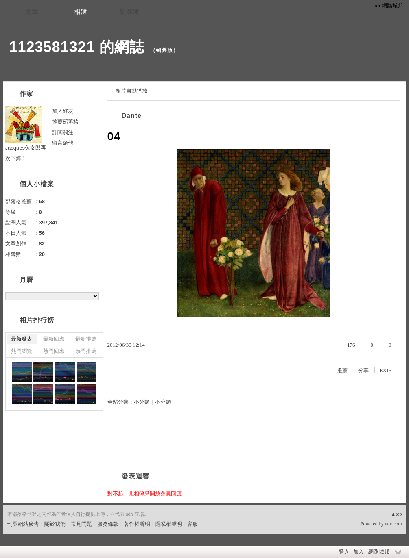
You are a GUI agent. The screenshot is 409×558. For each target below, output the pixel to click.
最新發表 (21, 339)
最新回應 (53, 339)
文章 (31, 11)
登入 (344, 552)
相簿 (80, 11)
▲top (396, 514)
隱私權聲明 (168, 524)
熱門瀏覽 (21, 351)
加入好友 (62, 111)
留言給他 (62, 143)
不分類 (142, 402)
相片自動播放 (131, 91)
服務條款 (107, 524)
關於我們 (55, 524)
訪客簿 (129, 11)
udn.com (393, 524)
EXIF (386, 370)
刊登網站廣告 (23, 524)
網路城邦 (378, 552)
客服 (192, 524)
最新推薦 (85, 339)
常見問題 (81, 524)
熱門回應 (53, 351)
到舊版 (164, 50)
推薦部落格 (65, 122)
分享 (363, 370)
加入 (358, 552)
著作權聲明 (137, 524)
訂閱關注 (62, 132)
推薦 (342, 370)
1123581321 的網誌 (76, 47)
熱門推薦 (85, 351)
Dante (132, 115)
